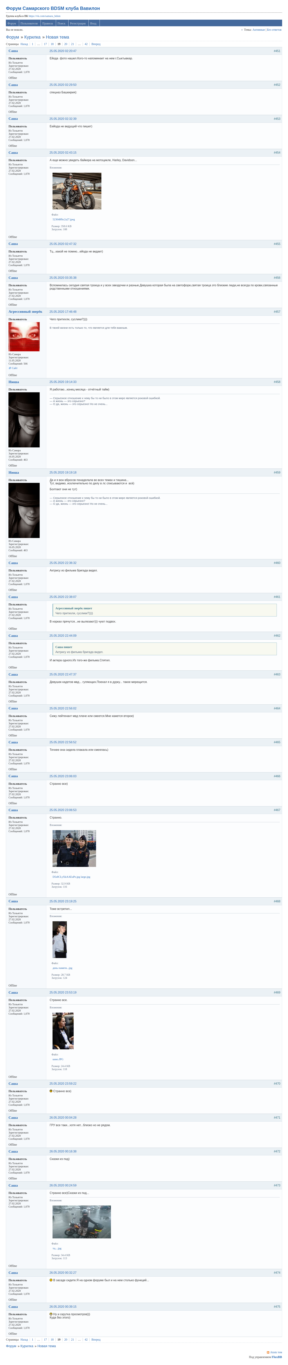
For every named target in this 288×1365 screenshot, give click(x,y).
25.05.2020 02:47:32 (63, 245)
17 (45, 45)
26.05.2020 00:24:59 (63, 1186)
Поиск (62, 24)
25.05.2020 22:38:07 (63, 598)
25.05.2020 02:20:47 (63, 52)
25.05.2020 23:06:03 (63, 777)
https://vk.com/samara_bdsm (45, 17)
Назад (24, 45)
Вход (94, 24)
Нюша (14, 383)
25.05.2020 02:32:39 (63, 119)
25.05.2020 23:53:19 (63, 993)
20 (66, 45)
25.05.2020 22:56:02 (63, 709)
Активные (258, 30)
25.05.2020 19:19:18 (63, 473)
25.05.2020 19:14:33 (63, 383)
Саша (14, 52)
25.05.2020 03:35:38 (63, 279)
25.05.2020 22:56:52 (63, 743)
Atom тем (276, 1353)
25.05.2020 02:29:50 (63, 85)
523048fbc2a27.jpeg (64, 220)
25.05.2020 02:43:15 (63, 153)
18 (52, 45)
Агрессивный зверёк (26, 313)
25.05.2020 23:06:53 (63, 811)
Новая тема (58, 38)
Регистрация (78, 24)
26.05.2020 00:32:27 (63, 1274)
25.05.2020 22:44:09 (63, 636)
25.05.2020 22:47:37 (63, 675)
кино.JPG (58, 1060)
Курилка (33, 38)
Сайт (15, 369)
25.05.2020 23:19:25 (63, 902)
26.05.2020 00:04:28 (63, 1118)
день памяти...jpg (63, 969)
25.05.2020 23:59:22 (63, 1084)
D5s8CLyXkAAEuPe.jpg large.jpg (72, 877)
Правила (48, 24)
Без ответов (274, 30)
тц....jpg (57, 1249)
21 (73, 45)
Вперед (96, 45)
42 (86, 45)
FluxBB (276, 1358)
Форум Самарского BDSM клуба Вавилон (54, 9)
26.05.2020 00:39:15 (63, 1307)
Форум (12, 24)
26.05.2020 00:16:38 (63, 1152)
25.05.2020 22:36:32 (63, 564)
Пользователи (29, 24)
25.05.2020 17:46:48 (63, 312)
